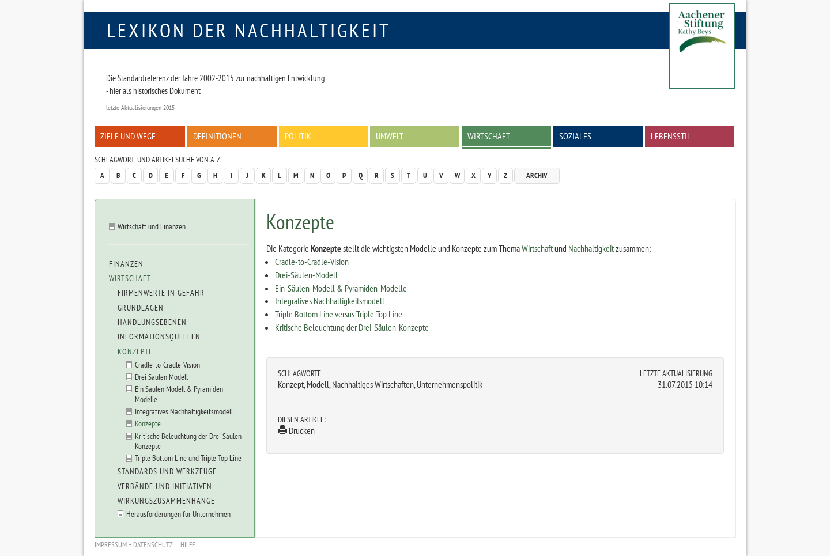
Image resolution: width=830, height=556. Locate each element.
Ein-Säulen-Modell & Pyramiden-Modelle (341, 288)
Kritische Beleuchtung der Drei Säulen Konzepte (188, 440)
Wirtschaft (488, 136)
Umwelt (389, 136)
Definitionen (217, 136)
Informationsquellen (159, 336)
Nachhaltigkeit (591, 248)
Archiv (537, 175)
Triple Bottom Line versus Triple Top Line (338, 314)
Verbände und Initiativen (165, 486)
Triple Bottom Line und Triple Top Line (188, 457)
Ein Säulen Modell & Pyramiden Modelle (179, 393)
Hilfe (187, 545)
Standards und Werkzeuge (167, 471)
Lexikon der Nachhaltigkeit (249, 30)
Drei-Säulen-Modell (306, 275)
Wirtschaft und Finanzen (152, 226)
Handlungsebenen (152, 322)
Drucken (296, 430)
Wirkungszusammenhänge (166, 501)
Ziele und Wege (128, 136)
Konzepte (135, 351)
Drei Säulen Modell (161, 376)
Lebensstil (671, 136)
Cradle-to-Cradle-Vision (312, 261)
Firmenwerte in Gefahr (161, 293)
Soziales (575, 136)
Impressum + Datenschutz (134, 545)
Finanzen (126, 264)
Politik (298, 136)
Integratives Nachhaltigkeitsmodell (329, 301)
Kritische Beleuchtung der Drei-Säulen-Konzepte (352, 327)
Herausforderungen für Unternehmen (178, 513)
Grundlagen (141, 307)
